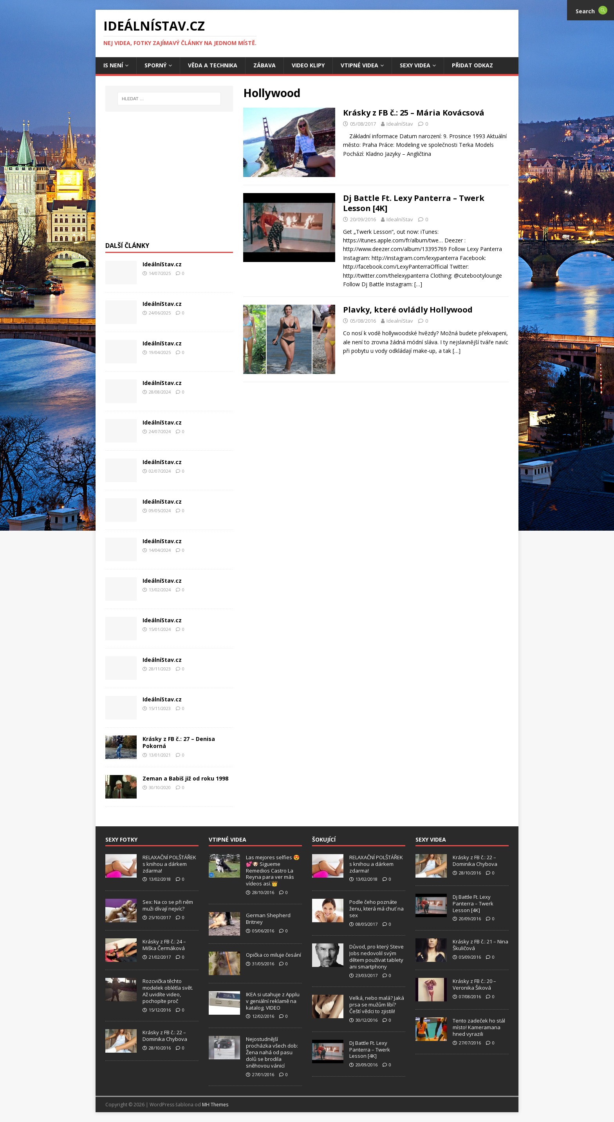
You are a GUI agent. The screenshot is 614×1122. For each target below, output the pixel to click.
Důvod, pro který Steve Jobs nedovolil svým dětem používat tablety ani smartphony (376, 956)
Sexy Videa (415, 65)
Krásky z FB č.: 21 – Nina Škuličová (480, 945)
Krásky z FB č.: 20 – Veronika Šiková (474, 984)
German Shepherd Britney (268, 918)
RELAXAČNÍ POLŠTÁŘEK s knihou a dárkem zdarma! (169, 864)
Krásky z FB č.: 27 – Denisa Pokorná (179, 742)
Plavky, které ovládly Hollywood (408, 309)
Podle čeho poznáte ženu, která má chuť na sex (376, 908)
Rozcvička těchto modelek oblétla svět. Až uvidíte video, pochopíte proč (168, 991)
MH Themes (215, 1104)
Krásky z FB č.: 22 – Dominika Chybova (165, 1036)
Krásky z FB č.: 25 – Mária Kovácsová (413, 112)
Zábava (264, 65)
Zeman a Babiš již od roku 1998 (185, 778)
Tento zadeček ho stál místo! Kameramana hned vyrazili (479, 1027)
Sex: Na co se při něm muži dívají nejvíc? (168, 905)
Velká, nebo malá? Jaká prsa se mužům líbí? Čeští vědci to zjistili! (376, 1004)
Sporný (155, 65)
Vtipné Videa (359, 65)
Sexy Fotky (121, 839)
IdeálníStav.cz (162, 264)
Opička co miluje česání (273, 954)
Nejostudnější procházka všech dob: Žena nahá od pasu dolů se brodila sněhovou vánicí (272, 1052)
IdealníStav (399, 123)
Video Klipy (308, 65)
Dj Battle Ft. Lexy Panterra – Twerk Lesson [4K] (413, 203)
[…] (418, 284)
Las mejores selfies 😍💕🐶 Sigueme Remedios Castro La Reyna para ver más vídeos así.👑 (273, 870)
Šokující (324, 839)
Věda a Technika (212, 65)
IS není (113, 65)
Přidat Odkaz (472, 65)
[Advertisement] (169, 180)
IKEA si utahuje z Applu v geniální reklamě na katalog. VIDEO (273, 1001)
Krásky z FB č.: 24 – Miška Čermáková (164, 945)
